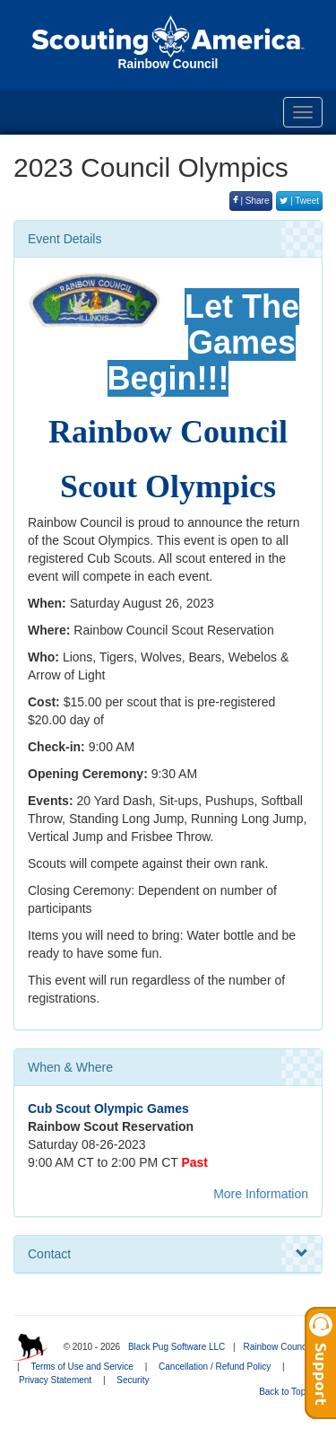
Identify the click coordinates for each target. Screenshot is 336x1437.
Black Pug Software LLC (176, 1347)
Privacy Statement (55, 1380)
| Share (251, 201)
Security (132, 1380)
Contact (168, 1254)
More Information (260, 1194)
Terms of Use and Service (82, 1366)
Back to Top (288, 1392)
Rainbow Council (276, 1347)
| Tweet (299, 201)
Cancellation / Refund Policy (215, 1366)
